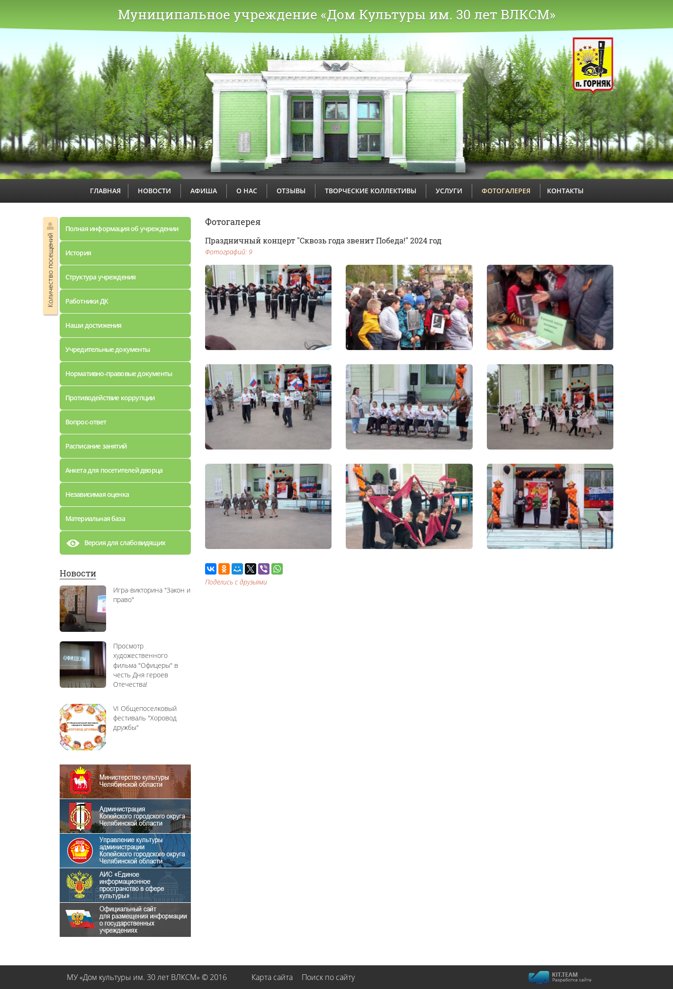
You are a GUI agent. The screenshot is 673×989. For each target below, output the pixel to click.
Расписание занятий (96, 445)
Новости (78, 573)
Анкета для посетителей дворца (114, 470)
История (78, 252)
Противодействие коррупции (110, 397)
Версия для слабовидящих (115, 545)
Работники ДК (86, 301)
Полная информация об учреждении (122, 228)
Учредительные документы (107, 349)
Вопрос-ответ (85, 421)
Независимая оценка (97, 494)
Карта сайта (272, 977)
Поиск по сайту (328, 977)
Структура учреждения (100, 276)
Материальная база (95, 518)
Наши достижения (93, 325)
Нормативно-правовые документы (118, 373)
